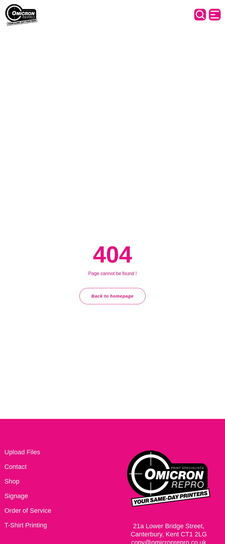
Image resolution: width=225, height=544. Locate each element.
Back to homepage (112, 296)
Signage (16, 496)
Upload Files (22, 452)
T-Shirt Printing (25, 525)
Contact (15, 466)
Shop (11, 481)
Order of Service (27, 510)
